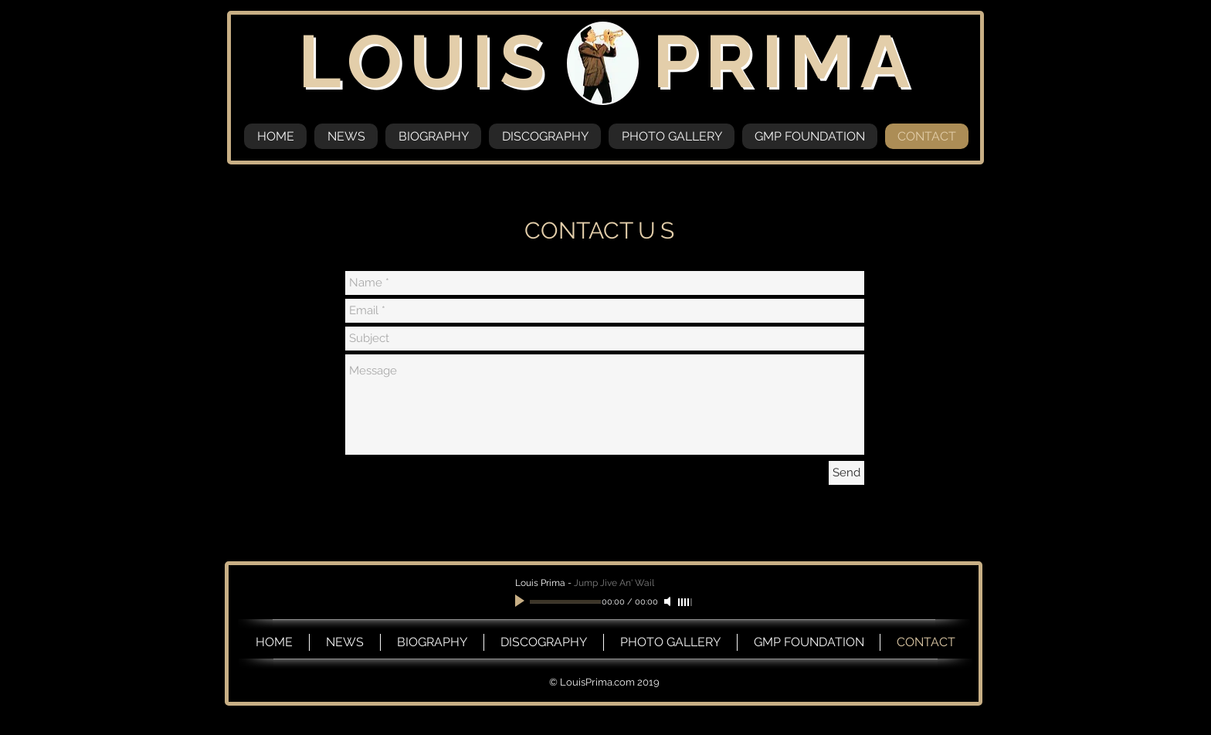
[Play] (521, 601)
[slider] (686, 602)
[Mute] (669, 601)
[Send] (846, 473)
